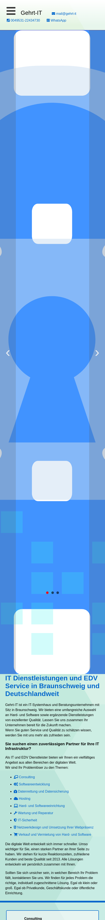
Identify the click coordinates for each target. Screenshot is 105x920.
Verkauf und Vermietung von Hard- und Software (52, 834)
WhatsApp (56, 20)
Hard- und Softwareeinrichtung (39, 806)
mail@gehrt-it (64, 13)
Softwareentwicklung (32, 784)
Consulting (24, 777)
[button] (11, 11)
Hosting (22, 798)
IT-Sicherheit (25, 820)
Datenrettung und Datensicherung (41, 791)
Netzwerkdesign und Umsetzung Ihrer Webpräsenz (54, 827)
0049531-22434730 (23, 20)
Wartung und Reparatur (33, 813)
